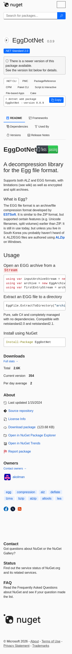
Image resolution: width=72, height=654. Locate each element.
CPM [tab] (9, 87)
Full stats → (11, 361)
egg (8, 492)
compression (26, 492)
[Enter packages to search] (30, 15)
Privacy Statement (17, 645)
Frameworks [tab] (38, 118)
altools (46, 498)
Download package (22, 427)
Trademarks (40, 645)
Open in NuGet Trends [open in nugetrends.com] (24, 443)
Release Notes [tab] (39, 135)
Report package (19, 451)
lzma (9, 498)
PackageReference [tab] (45, 81)
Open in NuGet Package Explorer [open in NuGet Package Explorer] (32, 435)
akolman (19, 477)
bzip (21, 498)
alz (43, 492)
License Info (17, 419)
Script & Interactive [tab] (45, 87)
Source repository (20, 410)
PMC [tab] (25, 81)
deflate (55, 492)
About (34, 641)
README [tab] (14, 118)
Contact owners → (15, 468)
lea (59, 498)
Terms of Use (51, 641)
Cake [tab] (33, 93)
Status (10, 563)
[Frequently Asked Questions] (8, 582)
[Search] (61, 15)
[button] (56, 100)
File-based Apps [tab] (15, 93)
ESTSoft (10, 214)
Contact (11, 544)
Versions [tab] (14, 135)
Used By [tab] (42, 127)
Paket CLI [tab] (23, 87)
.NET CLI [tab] (11, 81)
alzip (33, 498)
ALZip (60, 237)
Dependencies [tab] (17, 127)
